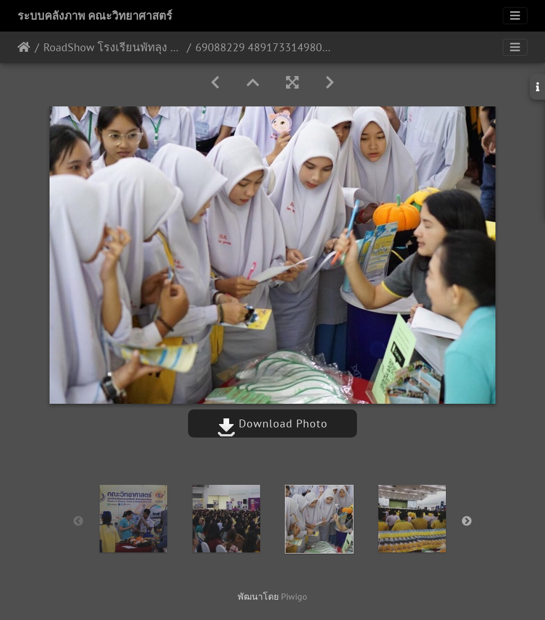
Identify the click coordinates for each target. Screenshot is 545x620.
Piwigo (294, 596)
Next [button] (466, 521)
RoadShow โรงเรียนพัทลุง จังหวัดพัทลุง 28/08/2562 (112, 47)
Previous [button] (78, 521)
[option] (133, 518)
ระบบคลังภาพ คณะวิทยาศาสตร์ (94, 15)
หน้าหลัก (23, 47)
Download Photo (272, 423)
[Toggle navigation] (515, 15)
